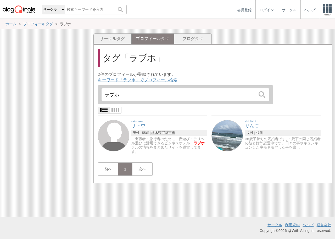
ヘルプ (308, 225)
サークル (274, 225)
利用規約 (292, 225)
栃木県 (156, 133)
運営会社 (324, 225)
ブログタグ (192, 38)
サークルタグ (112, 38)
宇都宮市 (168, 133)
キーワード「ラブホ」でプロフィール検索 (137, 80)
